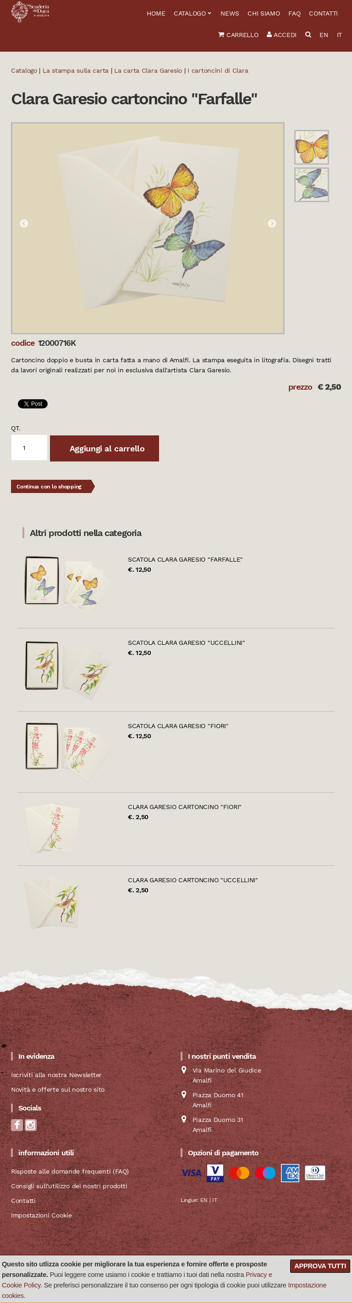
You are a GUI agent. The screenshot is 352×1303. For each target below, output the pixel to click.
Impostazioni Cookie (41, 1215)
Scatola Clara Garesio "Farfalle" (185, 559)
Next (271, 224)
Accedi (282, 34)
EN (323, 34)
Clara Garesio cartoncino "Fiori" (185, 806)
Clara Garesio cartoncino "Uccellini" (193, 880)
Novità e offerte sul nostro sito (57, 1089)
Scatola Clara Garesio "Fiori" (178, 725)
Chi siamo (264, 13)
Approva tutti (320, 1266)
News (229, 13)
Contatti (323, 13)
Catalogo (190, 13)
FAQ (294, 13)
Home (156, 13)
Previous (23, 224)
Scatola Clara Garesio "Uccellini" (186, 642)
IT (339, 34)
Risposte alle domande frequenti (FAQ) (70, 1171)
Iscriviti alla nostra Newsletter (56, 1074)
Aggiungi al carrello (105, 448)
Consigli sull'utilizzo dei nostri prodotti (69, 1186)
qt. (15, 428)
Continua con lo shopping (49, 486)
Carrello (238, 34)
